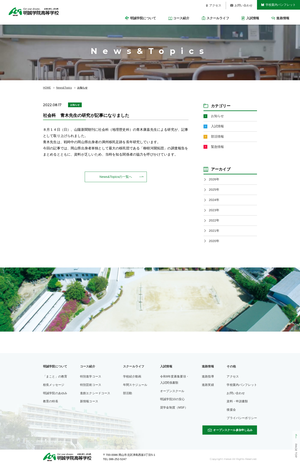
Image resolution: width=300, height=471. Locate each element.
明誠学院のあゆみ (55, 397)
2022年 (214, 224)
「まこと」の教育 (55, 381)
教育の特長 (50, 405)
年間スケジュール (135, 389)
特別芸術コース (90, 389)
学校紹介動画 (132, 381)
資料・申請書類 (237, 405)
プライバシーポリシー (242, 422)
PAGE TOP (296, 451)
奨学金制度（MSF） (174, 412)
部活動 (127, 397)
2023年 (214, 213)
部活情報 (218, 137)
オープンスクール (172, 395)
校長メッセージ (53, 389)
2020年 (214, 245)
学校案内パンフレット (242, 389)
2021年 (214, 234)
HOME (47, 87)
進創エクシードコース (95, 397)
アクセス (233, 381)
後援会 (231, 414)
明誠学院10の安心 (172, 403)
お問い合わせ (236, 397)
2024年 (214, 202)
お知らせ (82, 87)
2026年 (214, 181)
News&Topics (64, 87)
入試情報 (218, 127)
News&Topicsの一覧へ (115, 177)
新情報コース (89, 405)
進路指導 (208, 381)
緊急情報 (218, 148)
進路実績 (208, 389)
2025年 (214, 192)
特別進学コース (90, 381)
